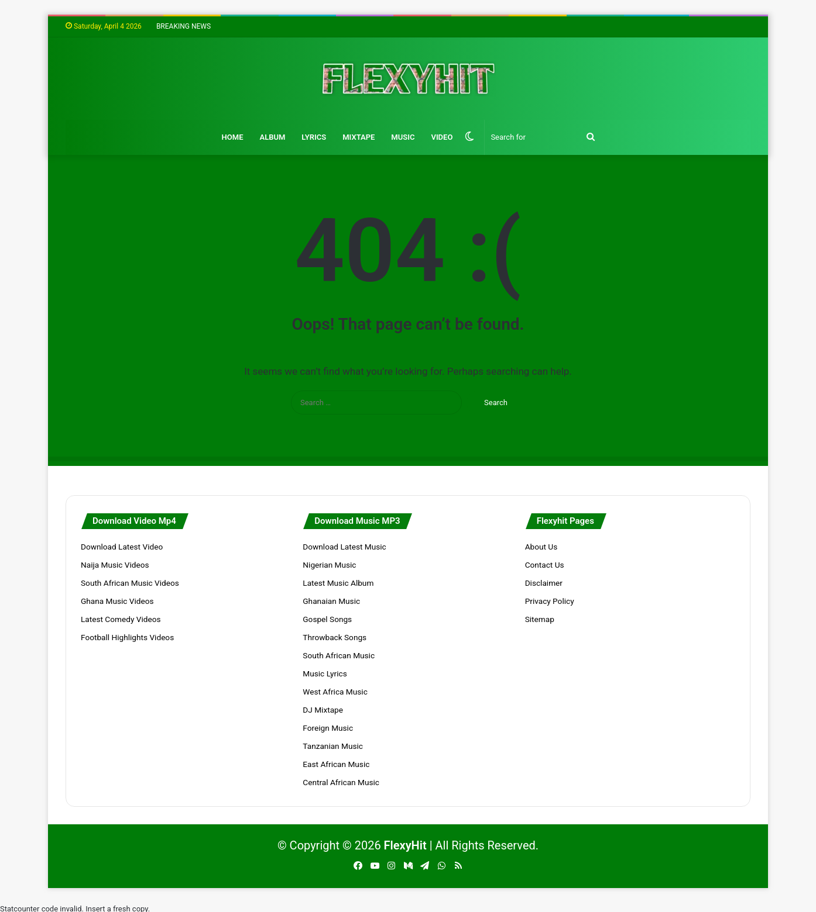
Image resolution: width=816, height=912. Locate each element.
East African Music (336, 764)
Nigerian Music (329, 564)
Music (402, 137)
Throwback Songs (334, 637)
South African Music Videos (130, 583)
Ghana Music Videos (117, 601)
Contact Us (544, 564)
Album (272, 137)
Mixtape (358, 137)
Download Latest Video (122, 546)
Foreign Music (328, 728)
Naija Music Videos (115, 564)
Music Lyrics (325, 673)
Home (233, 137)
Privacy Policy (549, 601)
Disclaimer (544, 583)
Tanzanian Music (333, 746)
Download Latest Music (344, 546)
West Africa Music (335, 691)
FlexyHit (405, 845)
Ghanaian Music (331, 601)
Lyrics (313, 137)
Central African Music (341, 782)
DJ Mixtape (323, 709)
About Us (541, 546)
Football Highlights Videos (127, 637)
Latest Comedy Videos (120, 619)
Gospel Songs (327, 619)
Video (441, 137)
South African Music (339, 655)
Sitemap (539, 619)
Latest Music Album (338, 583)
